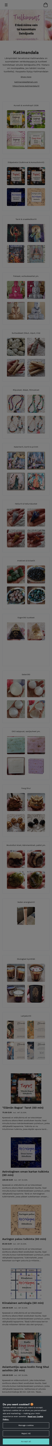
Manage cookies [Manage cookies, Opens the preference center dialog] (26, 1428)
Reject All (26, 1436)
